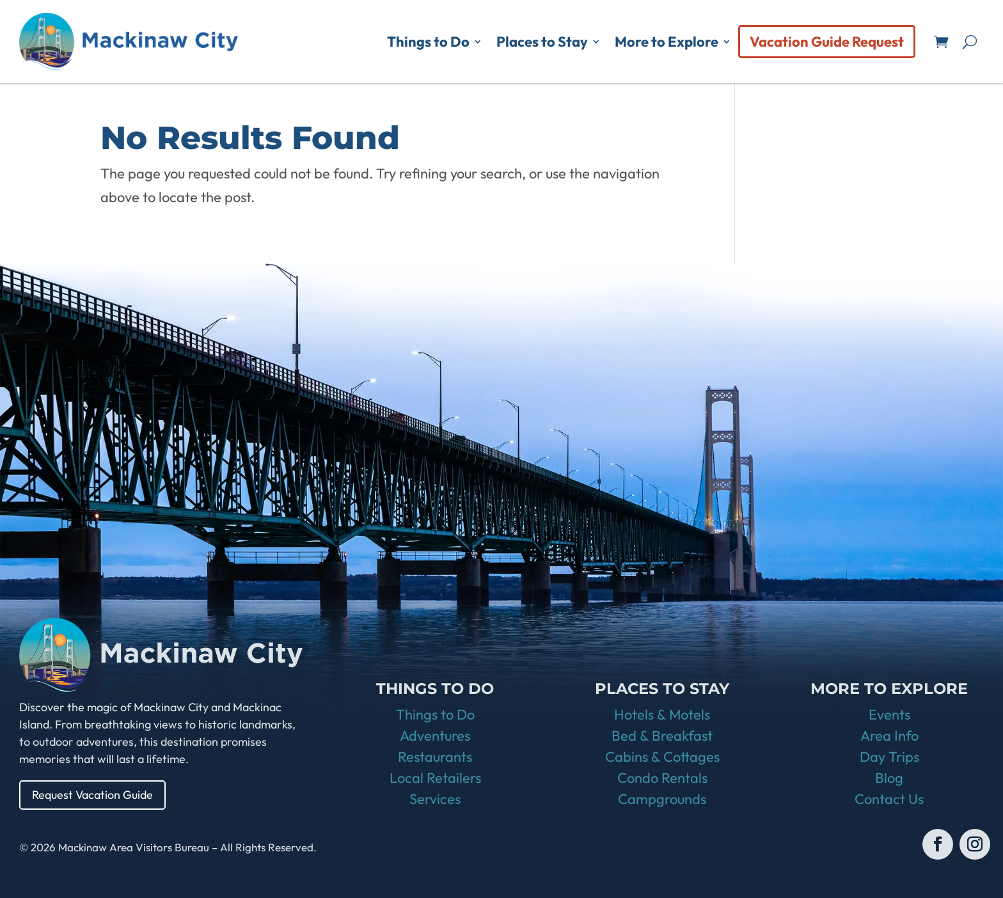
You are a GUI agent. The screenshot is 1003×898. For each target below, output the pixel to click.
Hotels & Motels (662, 714)
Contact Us (889, 799)
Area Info (889, 735)
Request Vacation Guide (93, 794)
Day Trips (889, 757)
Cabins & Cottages (662, 757)
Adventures (435, 735)
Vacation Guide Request (827, 42)
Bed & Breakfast (662, 735)
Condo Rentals (662, 778)
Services (435, 799)
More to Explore (666, 42)
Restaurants (435, 757)
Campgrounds (662, 799)
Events (889, 714)
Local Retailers (435, 778)
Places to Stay (542, 42)
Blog (889, 778)
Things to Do (428, 42)
